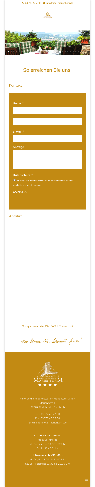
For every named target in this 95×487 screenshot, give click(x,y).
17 (51, 51)
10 (32, 51)
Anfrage (18, 147)
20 (59, 51)
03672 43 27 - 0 (50, 414)
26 (75, 51)
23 (67, 51)
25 (73, 51)
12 (38, 51)
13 (40, 51)
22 (65, 51)
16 (48, 51)
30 (86, 51)
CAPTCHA (19, 192)
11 (35, 51)
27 (78, 51)
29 (84, 51)
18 (54, 51)
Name (18, 103)
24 (70, 51)
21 (62, 51)
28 (81, 51)
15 (46, 51)
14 (43, 51)
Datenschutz (23, 175)
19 (57, 51)
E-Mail (18, 131)
